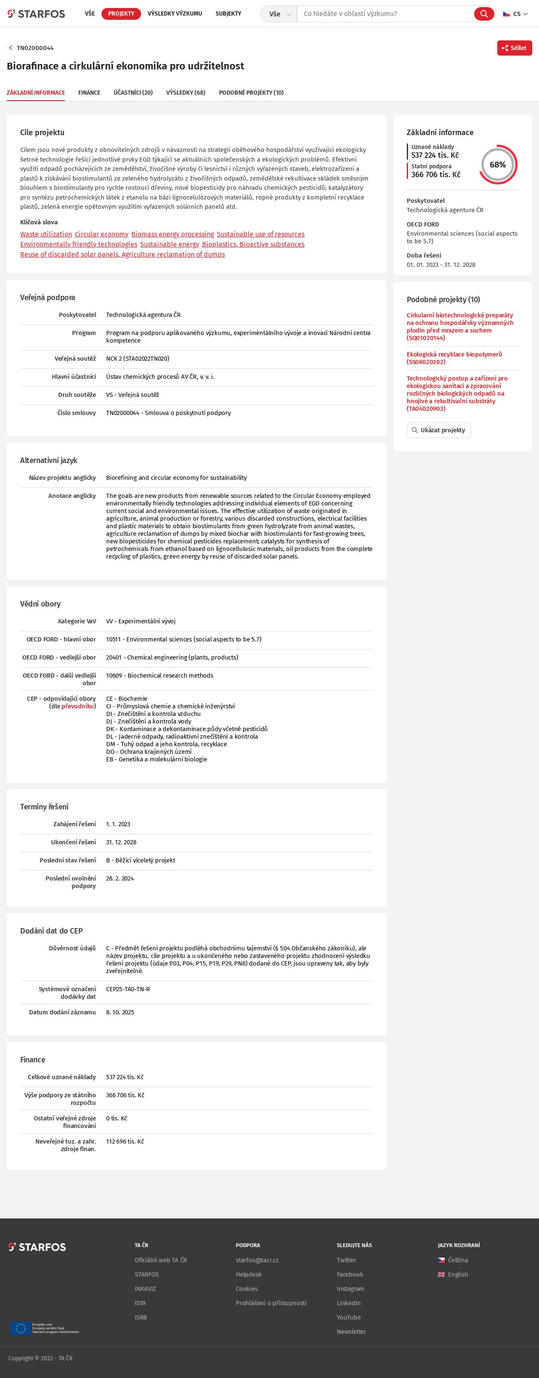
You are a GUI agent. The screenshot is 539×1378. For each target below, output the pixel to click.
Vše (90, 13)
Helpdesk (248, 1274)
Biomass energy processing (172, 234)
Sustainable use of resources (260, 234)
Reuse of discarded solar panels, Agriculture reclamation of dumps (122, 254)
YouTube (349, 1317)
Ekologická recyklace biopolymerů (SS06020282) (454, 358)
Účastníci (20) (133, 92)
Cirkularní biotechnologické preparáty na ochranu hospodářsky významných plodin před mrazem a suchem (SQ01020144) (460, 326)
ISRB (141, 1317)
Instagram (350, 1289)
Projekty (121, 13)
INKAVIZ (145, 1289)
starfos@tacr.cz (257, 1260)
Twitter (346, 1260)
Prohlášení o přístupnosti (271, 1303)
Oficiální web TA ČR (161, 1260)
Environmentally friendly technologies (78, 244)
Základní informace (36, 92)
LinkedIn (348, 1303)
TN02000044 (35, 48)
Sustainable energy (169, 244)
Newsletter (351, 1331)
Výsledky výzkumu (175, 13)
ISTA (140, 1303)
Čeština (458, 1260)
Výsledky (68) (185, 92)
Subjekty (228, 13)
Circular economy (101, 234)
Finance (89, 92)
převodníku (77, 706)
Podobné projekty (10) (251, 92)
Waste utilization (46, 234)
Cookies (247, 1289)
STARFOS (147, 1274)
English (458, 1274)
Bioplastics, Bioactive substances (253, 244)
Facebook (350, 1274)
